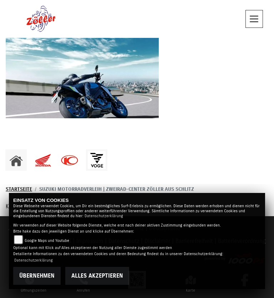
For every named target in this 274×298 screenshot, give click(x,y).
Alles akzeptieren (97, 276)
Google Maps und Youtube (47, 241)
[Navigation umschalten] (254, 19)
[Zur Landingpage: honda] (43, 160)
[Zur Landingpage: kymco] (69, 160)
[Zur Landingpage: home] (16, 160)
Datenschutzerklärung (104, 216)
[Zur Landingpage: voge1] (96, 160)
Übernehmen (37, 276)
